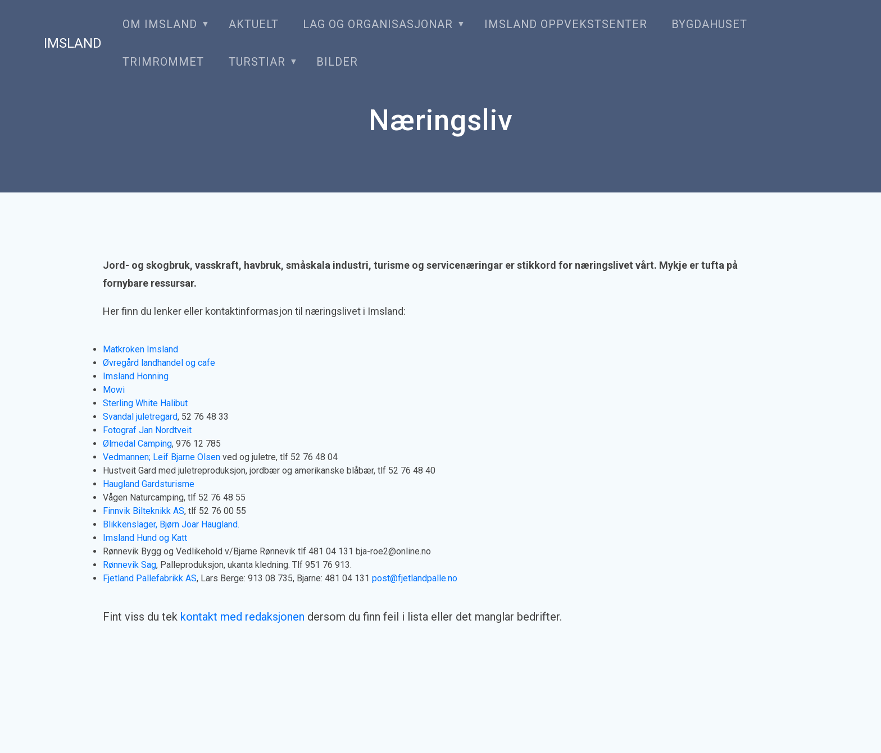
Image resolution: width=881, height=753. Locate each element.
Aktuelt (254, 24)
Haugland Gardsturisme (148, 484)
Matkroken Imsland (140, 349)
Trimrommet (163, 62)
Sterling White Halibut (145, 403)
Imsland (73, 43)
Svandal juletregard (140, 416)
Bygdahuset (709, 24)
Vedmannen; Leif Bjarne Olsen (161, 457)
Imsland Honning (136, 376)
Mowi (114, 389)
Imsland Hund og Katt (145, 537)
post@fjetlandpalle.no (414, 578)
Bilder (337, 62)
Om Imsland (159, 24)
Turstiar (257, 62)
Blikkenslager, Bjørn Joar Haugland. (171, 524)
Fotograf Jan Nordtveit (147, 430)
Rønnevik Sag (129, 564)
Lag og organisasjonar (378, 24)
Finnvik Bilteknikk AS (143, 511)
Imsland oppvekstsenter (565, 24)
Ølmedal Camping (137, 443)
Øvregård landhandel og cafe (159, 362)
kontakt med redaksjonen (242, 616)
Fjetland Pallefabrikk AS (150, 578)
